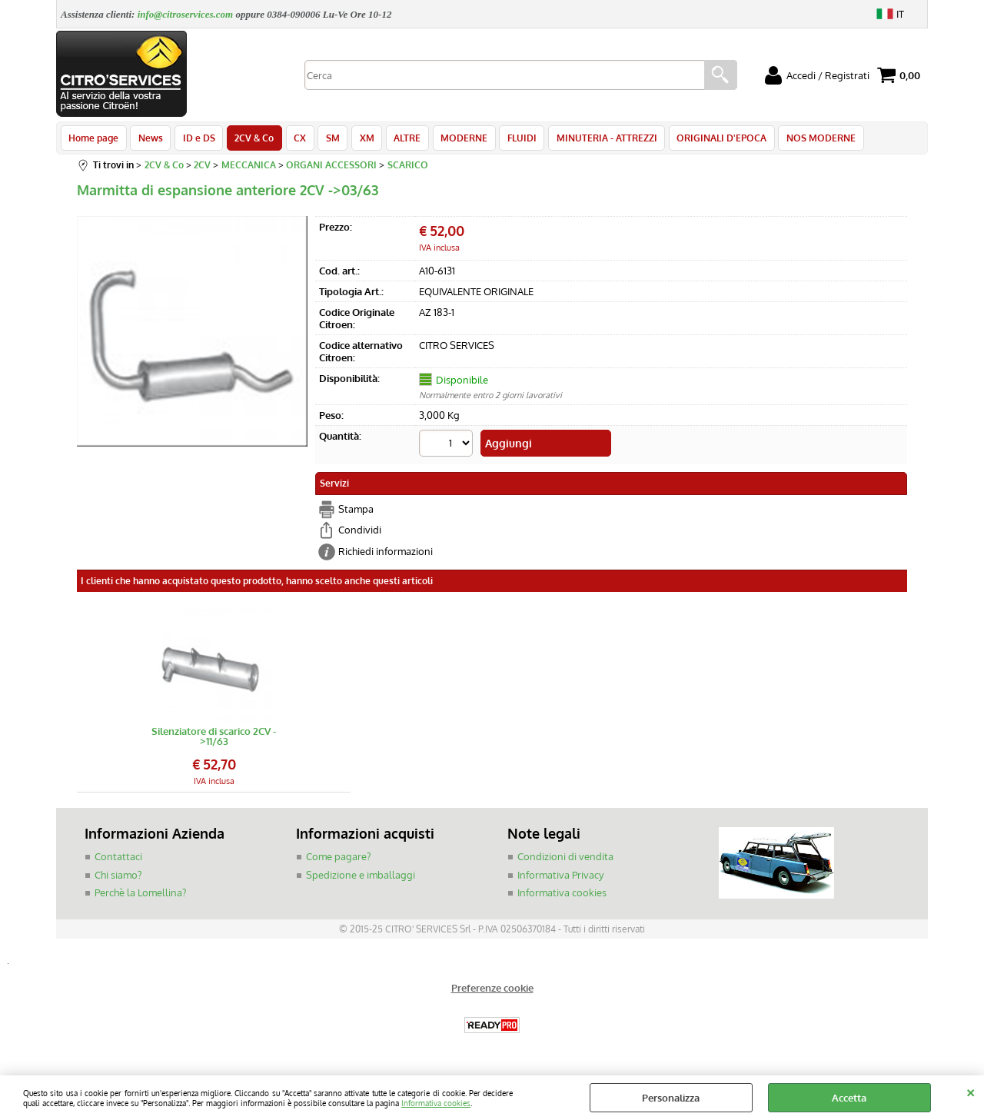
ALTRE (397, 140)
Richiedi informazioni (385, 554)
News (149, 140)
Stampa (356, 512)
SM (326, 140)
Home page (93, 140)
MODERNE (453, 140)
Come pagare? (338, 859)
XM (358, 140)
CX (294, 140)
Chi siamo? (118, 878)
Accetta (849, 1098)
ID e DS (196, 140)
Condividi (359, 533)
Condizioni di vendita (565, 859)
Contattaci (118, 859)
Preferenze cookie (492, 991)
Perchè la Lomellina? (140, 895)
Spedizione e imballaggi (360, 878)
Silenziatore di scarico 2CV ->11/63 (213, 739)
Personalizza (671, 1098)
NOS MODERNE (804, 140)
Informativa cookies (435, 1103)
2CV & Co (250, 140)
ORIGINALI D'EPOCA (707, 140)
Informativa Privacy (560, 878)
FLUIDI (509, 140)
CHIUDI (970, 1090)
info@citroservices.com (186, 14)
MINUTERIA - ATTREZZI (593, 140)
